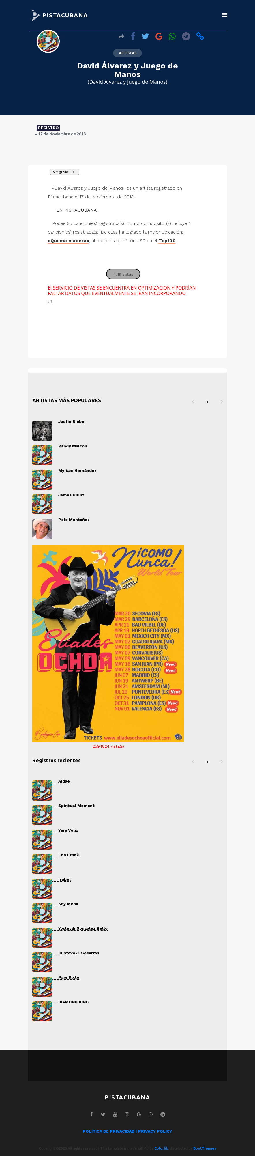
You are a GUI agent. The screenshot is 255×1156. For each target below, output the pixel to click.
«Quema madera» (68, 240)
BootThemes (204, 1148)
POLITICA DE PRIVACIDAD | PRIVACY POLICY (127, 1131)
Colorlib (161, 1148)
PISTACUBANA (65, 15)
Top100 (167, 240)
